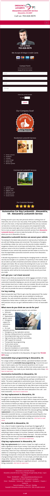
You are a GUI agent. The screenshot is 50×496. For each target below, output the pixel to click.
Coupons (43, 481)
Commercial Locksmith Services (25, 170)
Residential (12, 481)
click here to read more (20, 392)
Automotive (28, 481)
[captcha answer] (27, 98)
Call (25, 493)
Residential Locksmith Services (25, 138)
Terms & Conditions (18, 485)
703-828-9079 (29, 15)
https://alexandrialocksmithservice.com (31, 477)
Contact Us (25, 483)
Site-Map (34, 485)
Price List (28, 485)
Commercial (20, 481)
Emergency (36, 481)
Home (5, 481)
